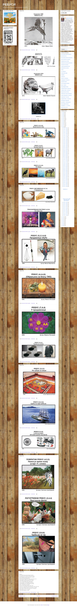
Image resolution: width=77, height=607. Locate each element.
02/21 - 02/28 (65, 205)
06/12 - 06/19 (65, 167)
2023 (63, 116)
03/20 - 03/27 (65, 184)
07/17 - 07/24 (65, 160)
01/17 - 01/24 (65, 212)
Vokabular (62, 74)
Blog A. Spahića (63, 85)
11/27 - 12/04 (65, 133)
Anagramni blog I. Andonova (65, 90)
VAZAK (62, 69)
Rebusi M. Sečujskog (64, 78)
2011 (63, 222)
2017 (63, 125)
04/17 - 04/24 (65, 179)
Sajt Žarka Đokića (64, 81)
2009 (63, 225)
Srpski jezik (63, 76)
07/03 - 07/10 (65, 163)
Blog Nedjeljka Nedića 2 (65, 103)
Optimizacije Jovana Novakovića (66, 93)
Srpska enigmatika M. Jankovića (66, 95)
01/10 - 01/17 (65, 213)
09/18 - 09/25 (65, 147)
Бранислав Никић (69, 18)
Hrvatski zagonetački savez (65, 66)
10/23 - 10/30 (65, 140)
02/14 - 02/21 (65, 206)
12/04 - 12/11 (65, 132)
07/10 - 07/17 (65, 162)
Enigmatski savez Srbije (65, 61)
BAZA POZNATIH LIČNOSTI (65, 59)
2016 (63, 126)
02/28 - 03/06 (65, 203)
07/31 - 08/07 (65, 157)
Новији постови (22, 595)
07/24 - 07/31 (65, 159)
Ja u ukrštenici (63, 71)
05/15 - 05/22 (65, 173)
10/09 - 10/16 (65, 143)
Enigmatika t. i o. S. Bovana (65, 105)
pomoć (66, 49)
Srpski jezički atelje (64, 73)
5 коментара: (33, 303)
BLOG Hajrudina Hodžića (65, 83)
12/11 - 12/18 (65, 130)
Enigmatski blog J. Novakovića (66, 98)
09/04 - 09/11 (65, 150)
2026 (63, 112)
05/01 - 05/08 (65, 176)
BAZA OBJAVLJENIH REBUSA (66, 54)
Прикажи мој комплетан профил (66, 43)
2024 (63, 115)
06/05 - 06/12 (65, 169)
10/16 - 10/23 (65, 142)
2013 (63, 219)
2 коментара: (33, 69)
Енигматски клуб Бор (64, 64)
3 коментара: (33, 398)
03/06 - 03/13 (65, 202)
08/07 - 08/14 (65, 156)
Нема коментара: (33, 118)
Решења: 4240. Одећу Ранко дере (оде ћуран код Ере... (66, 199)
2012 (63, 221)
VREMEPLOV (65, 189)
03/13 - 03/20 (65, 186)
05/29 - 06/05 (65, 170)
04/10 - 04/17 (65, 180)
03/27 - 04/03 (65, 183)
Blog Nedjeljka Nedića (64, 86)
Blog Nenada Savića (64, 107)
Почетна (38, 595)
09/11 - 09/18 (65, 149)
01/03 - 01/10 (65, 215)
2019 (63, 122)
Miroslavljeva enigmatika (65, 100)
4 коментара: (33, 267)
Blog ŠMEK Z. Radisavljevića (66, 102)
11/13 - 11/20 (65, 136)
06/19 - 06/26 (65, 166)
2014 (63, 218)
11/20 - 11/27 (65, 135)
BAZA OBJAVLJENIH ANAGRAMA (66, 57)
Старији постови (55, 595)
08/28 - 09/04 (65, 152)
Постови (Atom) (41, 598)
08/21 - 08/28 (65, 153)
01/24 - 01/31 (65, 210)
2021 (63, 119)
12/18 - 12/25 (65, 129)
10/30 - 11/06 (65, 139)
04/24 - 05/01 (65, 177)
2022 (63, 118)
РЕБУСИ (9, 4)
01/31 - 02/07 (65, 209)
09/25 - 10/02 (65, 146)
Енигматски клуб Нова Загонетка (66, 62)
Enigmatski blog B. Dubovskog (66, 88)
